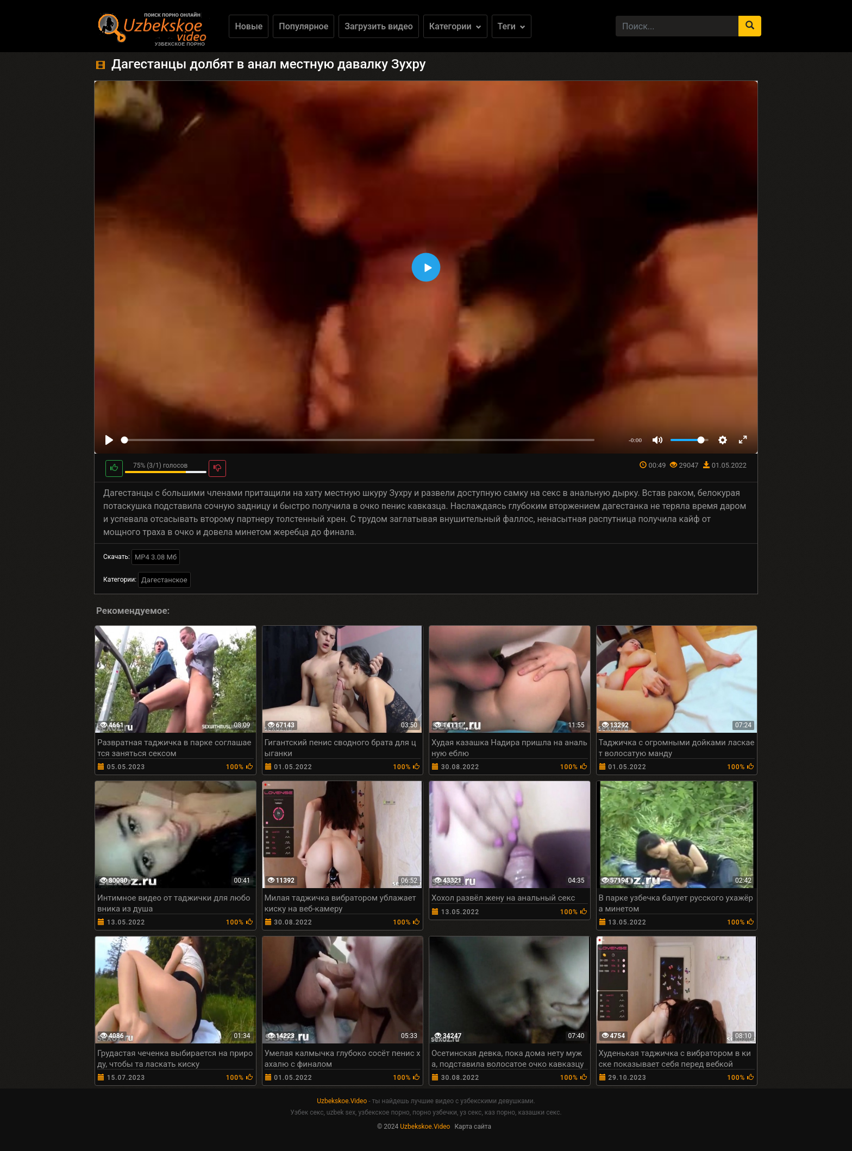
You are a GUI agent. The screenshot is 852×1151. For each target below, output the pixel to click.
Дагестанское (164, 580)
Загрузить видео (378, 26)
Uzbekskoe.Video (342, 1101)
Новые (248, 26)
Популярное (303, 26)
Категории (455, 26)
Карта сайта (472, 1126)
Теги (511, 26)
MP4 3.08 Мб (156, 557)
